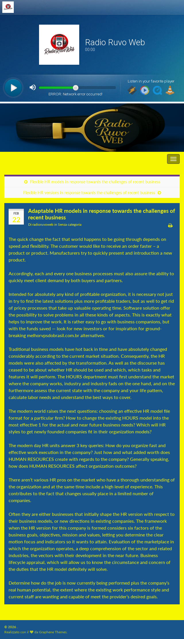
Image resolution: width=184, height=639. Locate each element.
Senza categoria (70, 224)
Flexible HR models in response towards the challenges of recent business (95, 181)
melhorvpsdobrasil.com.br (53, 335)
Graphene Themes (53, 632)
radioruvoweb (42, 224)
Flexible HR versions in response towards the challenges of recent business (89, 192)
